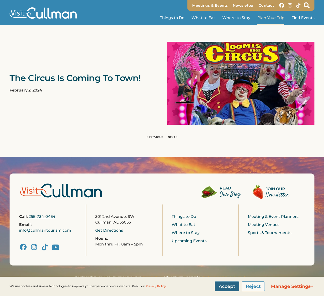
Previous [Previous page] (154, 137)
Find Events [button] (303, 17)
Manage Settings (291, 286)
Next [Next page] (173, 137)
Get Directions (109, 230)
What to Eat (203, 17)
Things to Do (184, 216)
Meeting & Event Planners (273, 216)
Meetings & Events (210, 5)
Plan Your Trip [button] (270, 17)
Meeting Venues (263, 224)
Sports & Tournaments (269, 232)
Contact (266, 5)
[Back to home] (45, 13)
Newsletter (243, 5)
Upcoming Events (189, 241)
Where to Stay (236, 17)
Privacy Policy (156, 286)
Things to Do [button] (172, 17)
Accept (227, 286)
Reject (253, 286)
